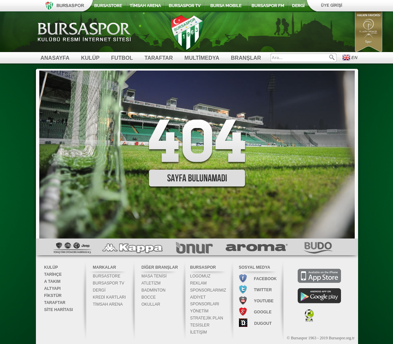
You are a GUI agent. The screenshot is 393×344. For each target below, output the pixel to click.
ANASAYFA (55, 58)
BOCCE (149, 297)
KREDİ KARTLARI (109, 297)
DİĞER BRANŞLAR (160, 267)
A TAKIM (52, 281)
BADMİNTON (154, 290)
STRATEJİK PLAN (206, 318)
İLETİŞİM (198, 332)
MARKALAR (104, 267)
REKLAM (198, 283)
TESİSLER (200, 325)
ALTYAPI (52, 288)
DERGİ (99, 290)
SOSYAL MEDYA (255, 267)
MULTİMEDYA (202, 58)
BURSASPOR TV (109, 283)
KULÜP (90, 58)
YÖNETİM (199, 311)
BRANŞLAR (246, 58)
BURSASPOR (203, 267)
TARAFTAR (158, 58)
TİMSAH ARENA (108, 304)
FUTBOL (122, 58)
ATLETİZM (151, 283)
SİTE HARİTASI (58, 309)
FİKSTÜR (53, 295)
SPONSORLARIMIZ (208, 290)
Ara (332, 57)
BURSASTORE (106, 276)
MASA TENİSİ (154, 276)
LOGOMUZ (200, 276)
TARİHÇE (53, 274)
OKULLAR (151, 304)
